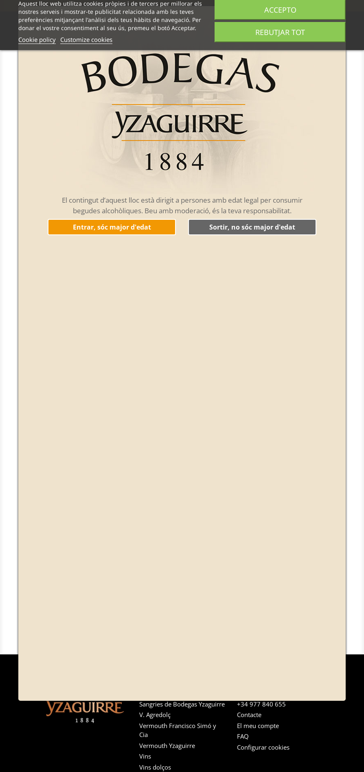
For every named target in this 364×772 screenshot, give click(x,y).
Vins (145, 756)
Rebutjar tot (280, 32)
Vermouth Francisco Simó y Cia (177, 730)
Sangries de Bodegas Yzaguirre (182, 704)
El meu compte (258, 726)
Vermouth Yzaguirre (167, 745)
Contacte (249, 715)
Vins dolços (155, 767)
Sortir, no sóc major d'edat (252, 227)
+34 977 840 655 (261, 704)
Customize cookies (86, 39)
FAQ (243, 736)
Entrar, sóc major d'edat (112, 227)
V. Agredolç (155, 715)
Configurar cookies (263, 747)
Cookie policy (37, 39)
